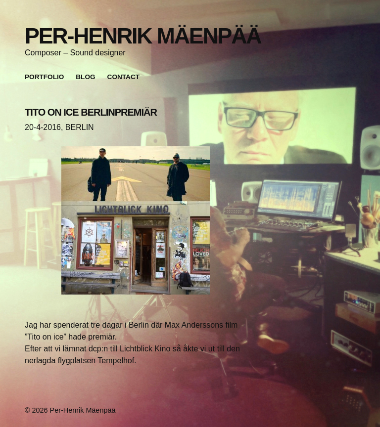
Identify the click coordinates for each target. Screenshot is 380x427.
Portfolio (44, 77)
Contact (123, 77)
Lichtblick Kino (145, 348)
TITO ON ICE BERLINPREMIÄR (91, 112)
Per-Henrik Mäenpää (143, 35)
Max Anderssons (194, 325)
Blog (85, 77)
